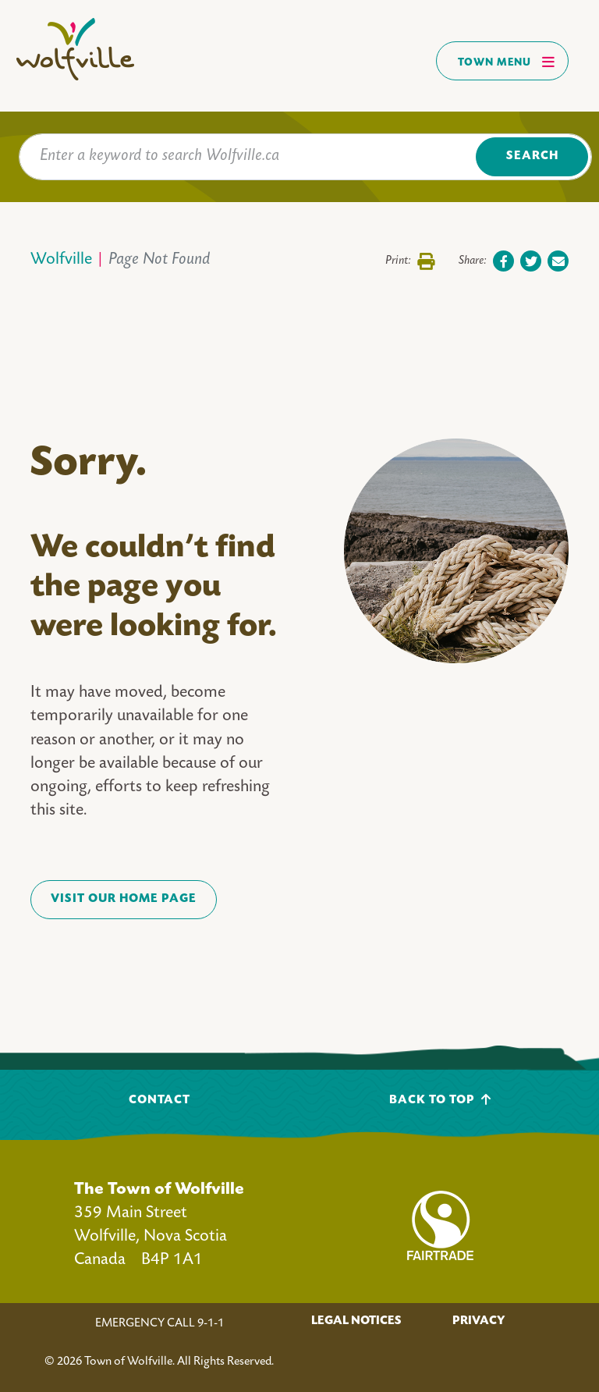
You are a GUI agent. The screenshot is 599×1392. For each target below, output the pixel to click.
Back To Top (440, 1099)
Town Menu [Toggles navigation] (506, 62)
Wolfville (61, 260)
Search (532, 156)
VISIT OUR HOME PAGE (124, 899)
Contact (159, 1100)
